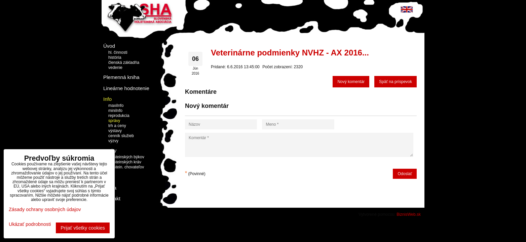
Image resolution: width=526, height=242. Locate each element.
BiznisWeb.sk (409, 214)
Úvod (109, 46)
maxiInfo (115, 105)
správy (114, 120)
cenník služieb (121, 135)
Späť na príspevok (395, 81)
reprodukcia (118, 115)
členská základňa (123, 62)
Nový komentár (351, 81)
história (114, 57)
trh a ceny (117, 125)
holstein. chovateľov (126, 167)
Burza (109, 188)
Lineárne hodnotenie (126, 88)
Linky (109, 176)
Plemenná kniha (121, 77)
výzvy (113, 140)
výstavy (115, 130)
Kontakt (111, 198)
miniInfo (115, 110)
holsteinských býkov (126, 157)
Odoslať (405, 173)
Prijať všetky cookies (83, 228)
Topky (109, 150)
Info (107, 99)
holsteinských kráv (124, 162)
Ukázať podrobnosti (30, 224)
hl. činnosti (117, 52)
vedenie (115, 67)
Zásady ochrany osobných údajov (45, 209)
